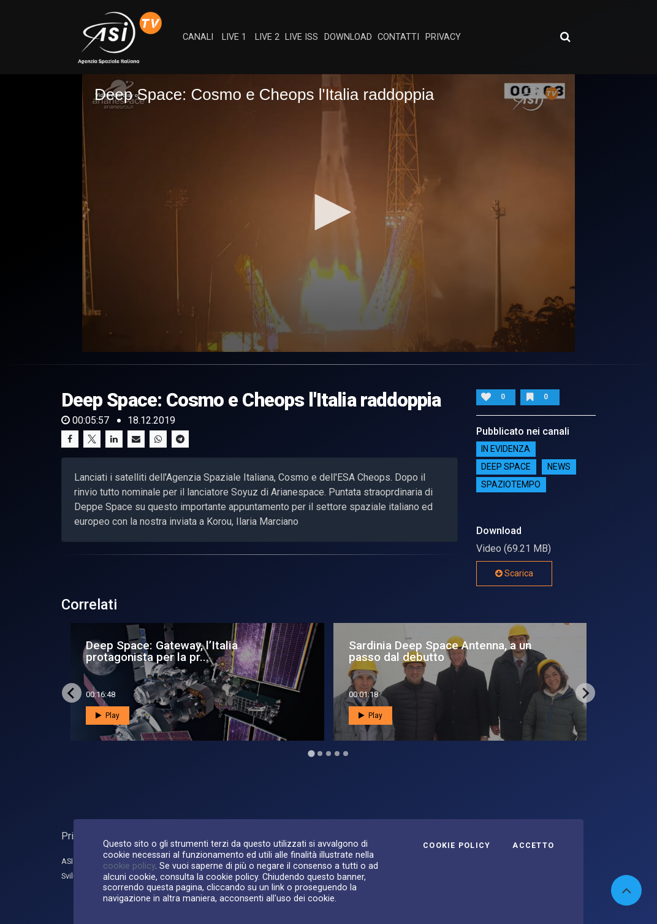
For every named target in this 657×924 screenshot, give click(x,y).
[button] (328, 212)
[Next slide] (585, 693)
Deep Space (506, 467)
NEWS (559, 467)
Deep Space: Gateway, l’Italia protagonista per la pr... (162, 651)
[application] (328, 212)
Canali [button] (198, 37)
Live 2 (267, 37)
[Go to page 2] (319, 753)
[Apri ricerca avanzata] (565, 37)
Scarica (514, 573)
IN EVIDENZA (505, 449)
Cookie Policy (456, 845)
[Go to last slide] (72, 693)
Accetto (533, 845)
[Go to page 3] (328, 753)
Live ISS (301, 37)
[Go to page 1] (311, 753)
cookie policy (129, 866)
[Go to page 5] (345, 753)
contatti (398, 37)
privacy (443, 37)
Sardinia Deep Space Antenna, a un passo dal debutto (440, 651)
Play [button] (108, 715)
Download (348, 37)
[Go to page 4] (337, 753)
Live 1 (234, 37)
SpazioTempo (511, 485)
